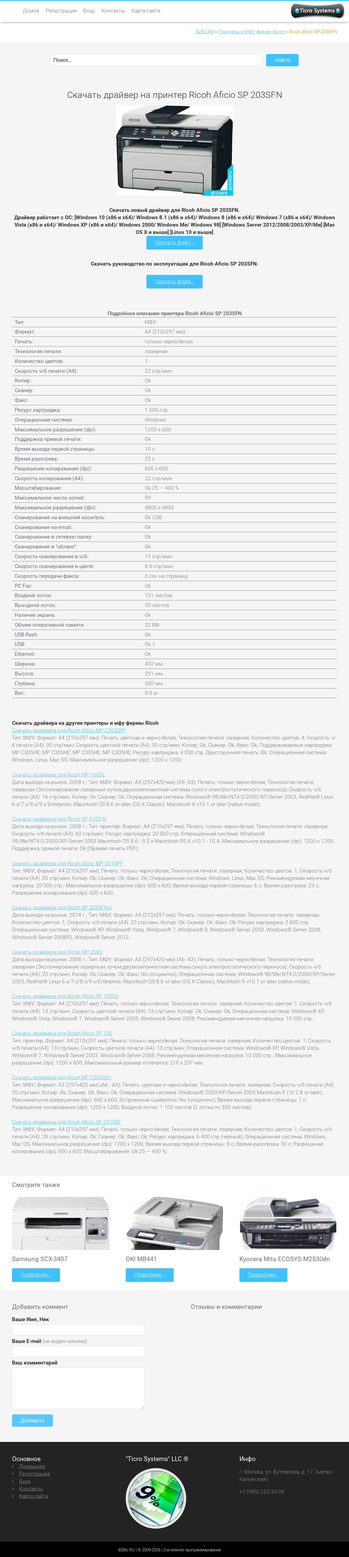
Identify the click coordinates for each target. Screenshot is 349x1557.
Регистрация (61, 11)
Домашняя (32, 1465)
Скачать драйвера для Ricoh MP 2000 (57, 951)
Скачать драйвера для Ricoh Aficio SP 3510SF (66, 1121)
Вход (89, 11)
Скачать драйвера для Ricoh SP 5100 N (59, 818)
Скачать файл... (174, 242)
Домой (31, 11)
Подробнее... (35, 1273)
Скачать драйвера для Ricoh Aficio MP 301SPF (67, 862)
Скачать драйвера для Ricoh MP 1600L (58, 774)
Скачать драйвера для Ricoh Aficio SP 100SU (65, 995)
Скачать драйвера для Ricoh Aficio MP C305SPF (69, 729)
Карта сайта (145, 11)
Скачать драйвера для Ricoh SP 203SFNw (62, 906)
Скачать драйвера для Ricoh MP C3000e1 (62, 1076)
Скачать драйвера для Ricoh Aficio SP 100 (62, 1032)
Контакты (113, 11)
